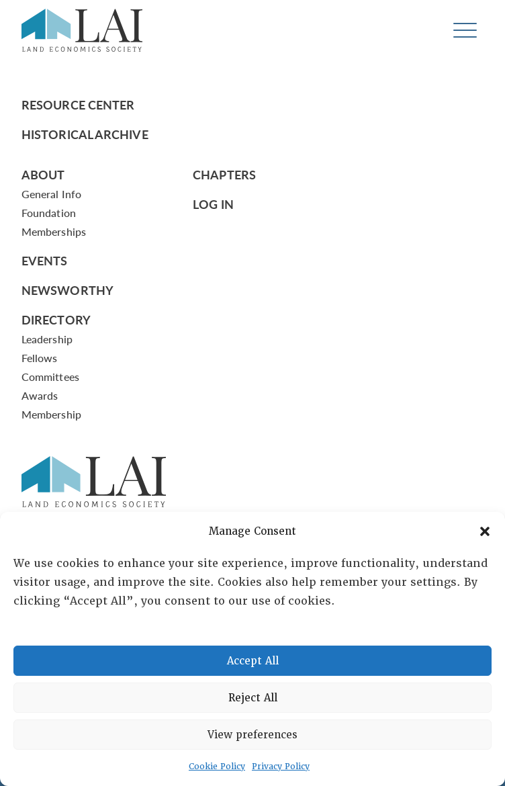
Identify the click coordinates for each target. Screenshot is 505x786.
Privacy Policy (281, 766)
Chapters (224, 174)
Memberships (53, 231)
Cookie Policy (217, 766)
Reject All (252, 698)
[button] (485, 531)
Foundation (48, 212)
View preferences (252, 735)
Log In (213, 203)
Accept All (253, 661)
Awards (39, 395)
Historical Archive (84, 134)
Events (44, 260)
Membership (51, 414)
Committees (50, 376)
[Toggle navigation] (465, 30)
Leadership (47, 339)
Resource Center (77, 104)
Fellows (39, 357)
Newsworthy (67, 289)
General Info (51, 194)
